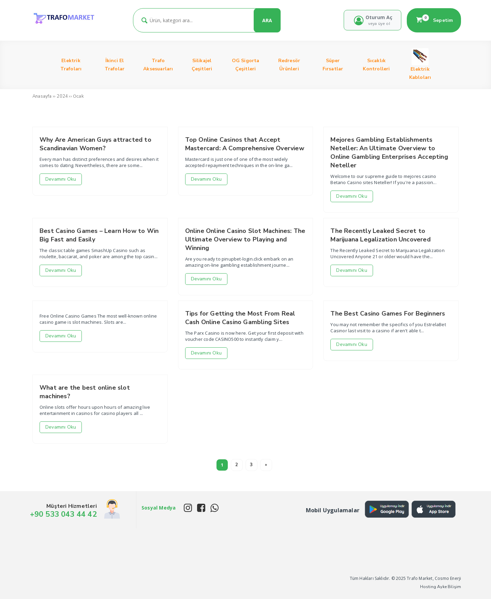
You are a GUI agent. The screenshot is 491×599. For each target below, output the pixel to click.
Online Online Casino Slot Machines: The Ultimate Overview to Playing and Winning (245, 239)
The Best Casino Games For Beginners (387, 313)
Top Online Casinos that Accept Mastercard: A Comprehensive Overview (244, 144)
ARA (267, 20)
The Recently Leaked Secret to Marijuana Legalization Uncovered (380, 235)
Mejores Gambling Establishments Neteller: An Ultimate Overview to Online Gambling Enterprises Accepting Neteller (389, 152)
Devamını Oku (60, 179)
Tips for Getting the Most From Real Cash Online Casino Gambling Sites (240, 317)
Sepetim (434, 20)
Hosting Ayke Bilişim (440, 586)
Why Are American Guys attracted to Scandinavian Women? (95, 144)
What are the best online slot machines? (85, 392)
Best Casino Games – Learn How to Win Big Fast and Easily (99, 235)
